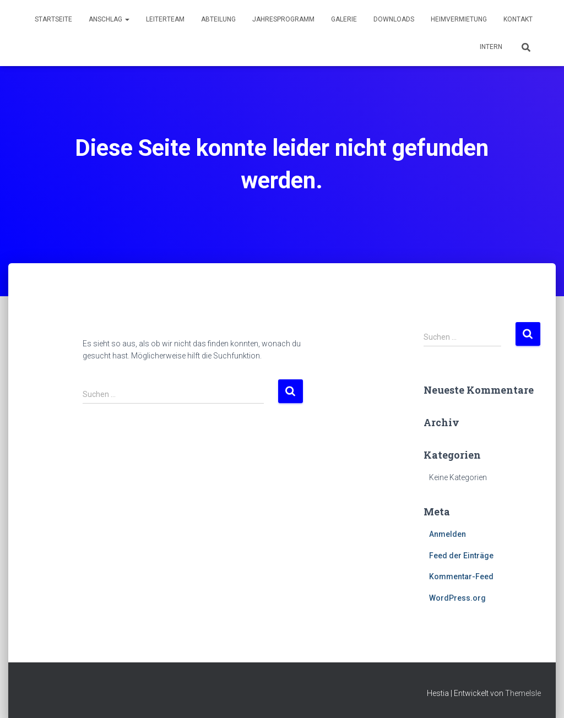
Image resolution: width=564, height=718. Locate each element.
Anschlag (109, 19)
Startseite (53, 19)
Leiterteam (165, 19)
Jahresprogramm (283, 19)
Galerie (344, 19)
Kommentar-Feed (461, 576)
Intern (491, 47)
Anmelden (447, 534)
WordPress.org (457, 598)
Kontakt (518, 19)
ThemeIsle (523, 693)
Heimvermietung (459, 19)
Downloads (393, 19)
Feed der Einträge (461, 555)
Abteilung (218, 19)
